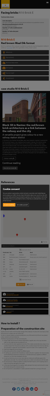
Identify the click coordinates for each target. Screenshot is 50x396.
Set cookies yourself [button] (22, 205)
